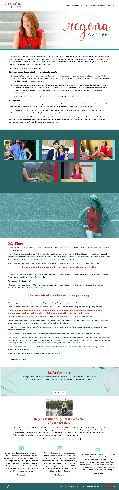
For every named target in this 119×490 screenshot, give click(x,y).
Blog (85, 6)
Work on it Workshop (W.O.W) (99, 6)
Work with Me (77, 6)
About (68, 6)
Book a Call (59, 393)
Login (113, 6)
